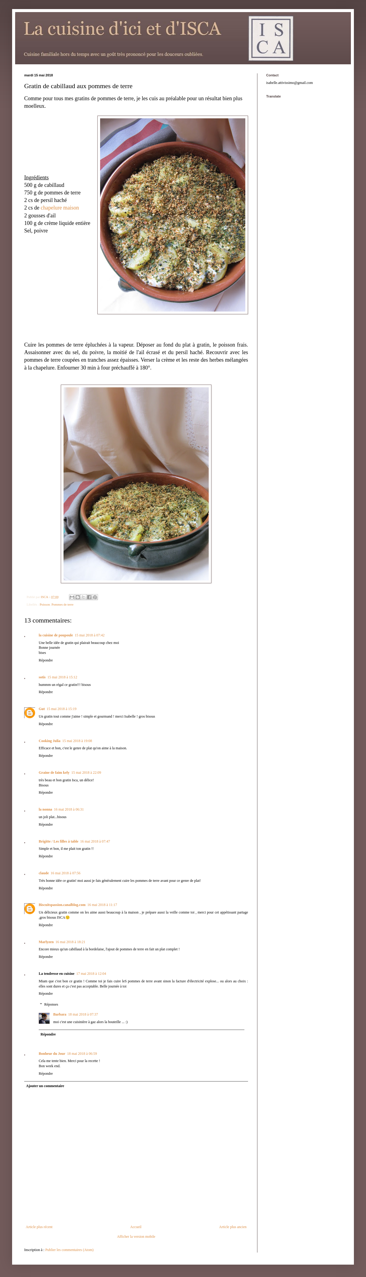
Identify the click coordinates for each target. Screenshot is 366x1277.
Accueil (135, 1227)
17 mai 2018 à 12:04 (91, 973)
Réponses (51, 1004)
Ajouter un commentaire (45, 1086)
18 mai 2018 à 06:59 (82, 1053)
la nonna (45, 809)
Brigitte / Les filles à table (58, 841)
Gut (42, 709)
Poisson (45, 604)
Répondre (46, 660)
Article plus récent (39, 1227)
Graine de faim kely (54, 772)
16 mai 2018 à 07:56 (65, 873)
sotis (42, 677)
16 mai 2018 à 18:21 (70, 942)
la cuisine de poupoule (56, 635)
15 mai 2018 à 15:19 (62, 709)
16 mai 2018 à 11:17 (102, 905)
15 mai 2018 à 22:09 (86, 772)
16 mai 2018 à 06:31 (69, 809)
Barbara (59, 1014)
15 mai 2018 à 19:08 (77, 741)
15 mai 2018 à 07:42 (90, 635)
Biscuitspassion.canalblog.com (62, 905)
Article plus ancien (233, 1227)
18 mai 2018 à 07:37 (83, 1014)
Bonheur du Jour (52, 1053)
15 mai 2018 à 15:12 (62, 677)
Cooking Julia (49, 741)
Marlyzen (46, 942)
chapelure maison (60, 208)
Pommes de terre (62, 604)
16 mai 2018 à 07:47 (95, 841)
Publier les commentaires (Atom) (69, 1250)
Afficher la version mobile (136, 1236)
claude (44, 873)
